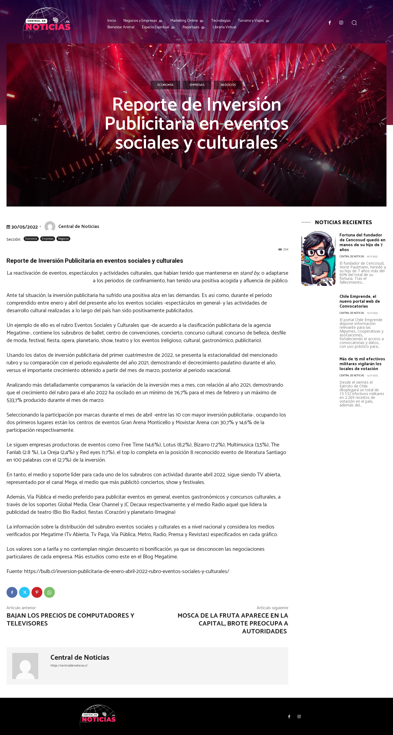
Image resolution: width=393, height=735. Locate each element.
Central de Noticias (78, 227)
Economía (165, 85)
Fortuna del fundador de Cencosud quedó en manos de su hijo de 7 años (363, 245)
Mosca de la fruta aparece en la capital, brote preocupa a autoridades (233, 624)
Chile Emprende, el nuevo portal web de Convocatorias (362, 305)
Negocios (228, 85)
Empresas (197, 85)
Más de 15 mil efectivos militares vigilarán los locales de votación (361, 369)
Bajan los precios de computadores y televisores (70, 620)
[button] (354, 22)
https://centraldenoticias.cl (68, 665)
